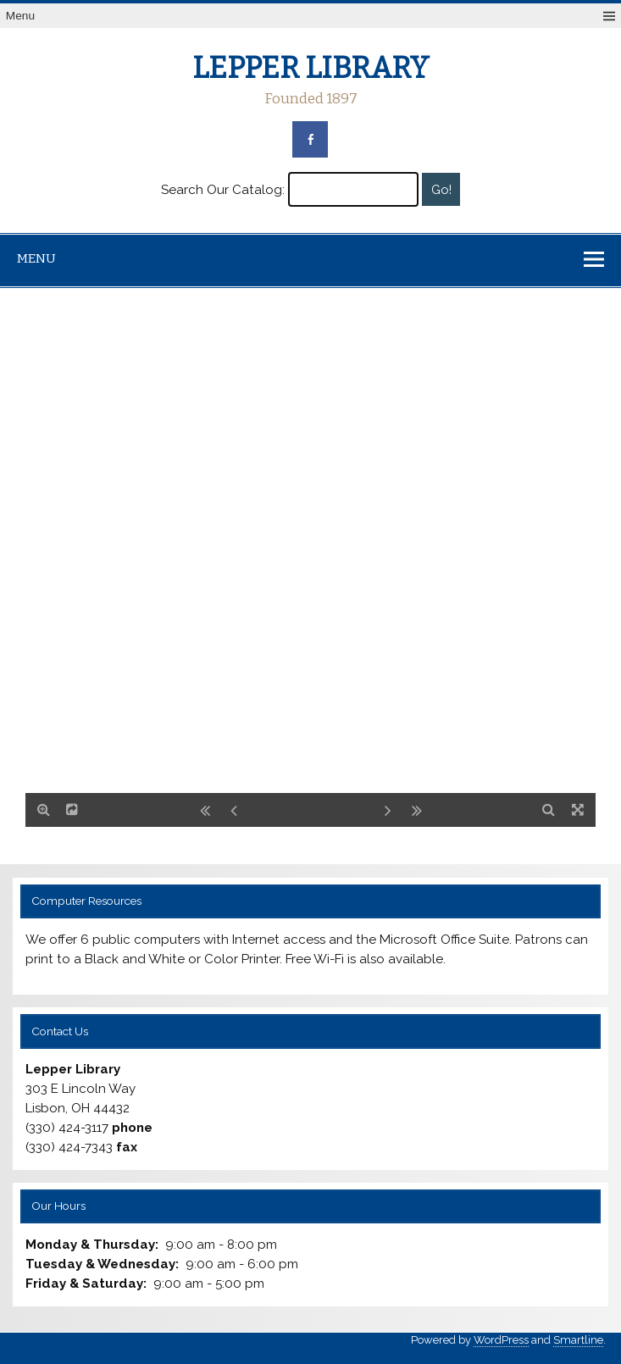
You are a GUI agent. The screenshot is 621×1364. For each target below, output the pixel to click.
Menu (20, 15)
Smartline (578, 1340)
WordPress (501, 1340)
